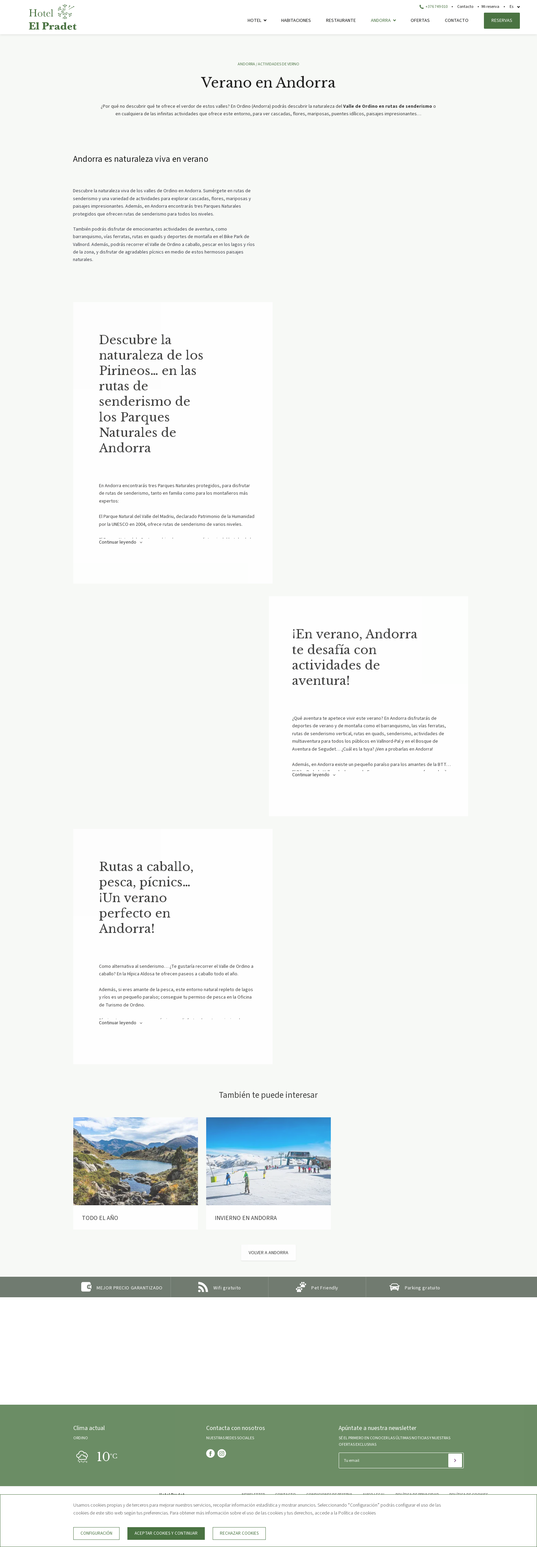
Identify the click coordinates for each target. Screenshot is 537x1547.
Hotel (254, 20)
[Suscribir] (455, 1460)
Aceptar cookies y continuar (166, 1533)
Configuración (96, 1533)
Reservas (501, 20)
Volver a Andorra (268, 1252)
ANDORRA (247, 64)
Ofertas (420, 20)
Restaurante (341, 20)
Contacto (465, 7)
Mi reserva (490, 7)
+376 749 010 (434, 7)
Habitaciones (296, 20)
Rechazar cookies (239, 1533)
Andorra (381, 20)
